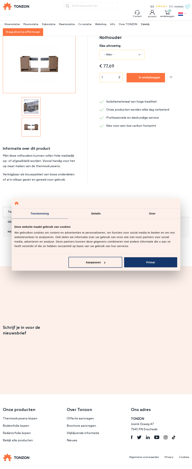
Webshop (101, 24)
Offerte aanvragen (80, 418)
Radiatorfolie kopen (17, 433)
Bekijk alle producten (18, 440)
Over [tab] (152, 213)
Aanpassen (95, 262)
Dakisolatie (49, 24)
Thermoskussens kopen (20, 418)
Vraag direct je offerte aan (23, 32)
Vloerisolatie (12, 24)
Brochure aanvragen (81, 426)
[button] (182, 14)
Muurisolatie (30, 24)
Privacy (169, 457)
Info (112, 24)
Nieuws (72, 440)
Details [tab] (96, 213)
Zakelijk (145, 24)
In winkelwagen (149, 77)
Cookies (184, 457)
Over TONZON (128, 24)
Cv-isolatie (85, 24)
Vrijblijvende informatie (83, 433)
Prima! (150, 262)
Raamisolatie (67, 24)
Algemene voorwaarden (144, 457)
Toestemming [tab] (40, 213)
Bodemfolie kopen (16, 426)
